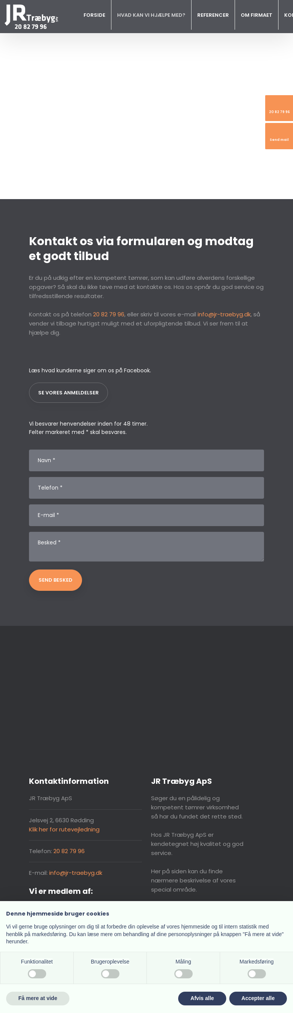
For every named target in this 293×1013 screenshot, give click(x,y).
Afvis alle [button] (202, 998)
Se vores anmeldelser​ (68, 392)
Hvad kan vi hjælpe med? (151, 15)
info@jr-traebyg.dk (224, 314)
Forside (94, 15)
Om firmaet (256, 15)
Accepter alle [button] (258, 998)
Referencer (213, 15)
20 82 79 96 (108, 314)
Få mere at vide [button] (37, 998)
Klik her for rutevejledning (64, 829)
